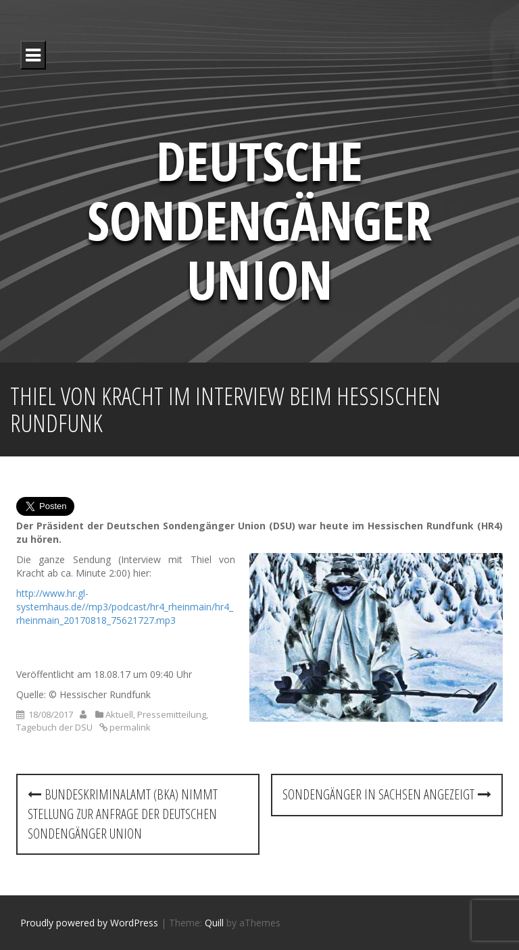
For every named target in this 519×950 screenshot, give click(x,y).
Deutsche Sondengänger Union (259, 219)
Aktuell (119, 714)
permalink (129, 727)
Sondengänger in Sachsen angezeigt (386, 794)
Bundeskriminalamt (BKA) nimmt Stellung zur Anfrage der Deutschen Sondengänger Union (123, 813)
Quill (214, 922)
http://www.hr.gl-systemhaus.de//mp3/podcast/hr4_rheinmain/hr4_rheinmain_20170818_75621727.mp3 (124, 607)
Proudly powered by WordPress (89, 922)
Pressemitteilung (171, 714)
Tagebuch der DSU (54, 727)
